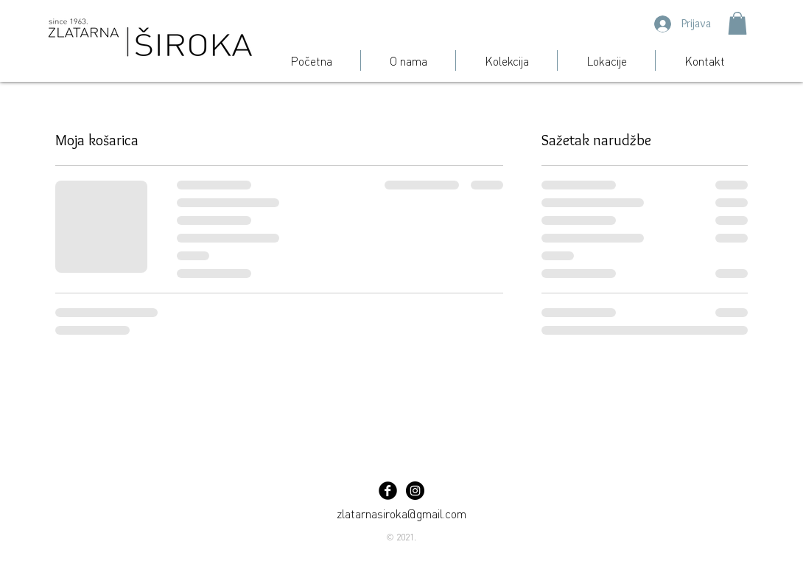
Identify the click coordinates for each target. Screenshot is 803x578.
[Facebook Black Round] (388, 490)
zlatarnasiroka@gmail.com (401, 513)
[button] (737, 23)
